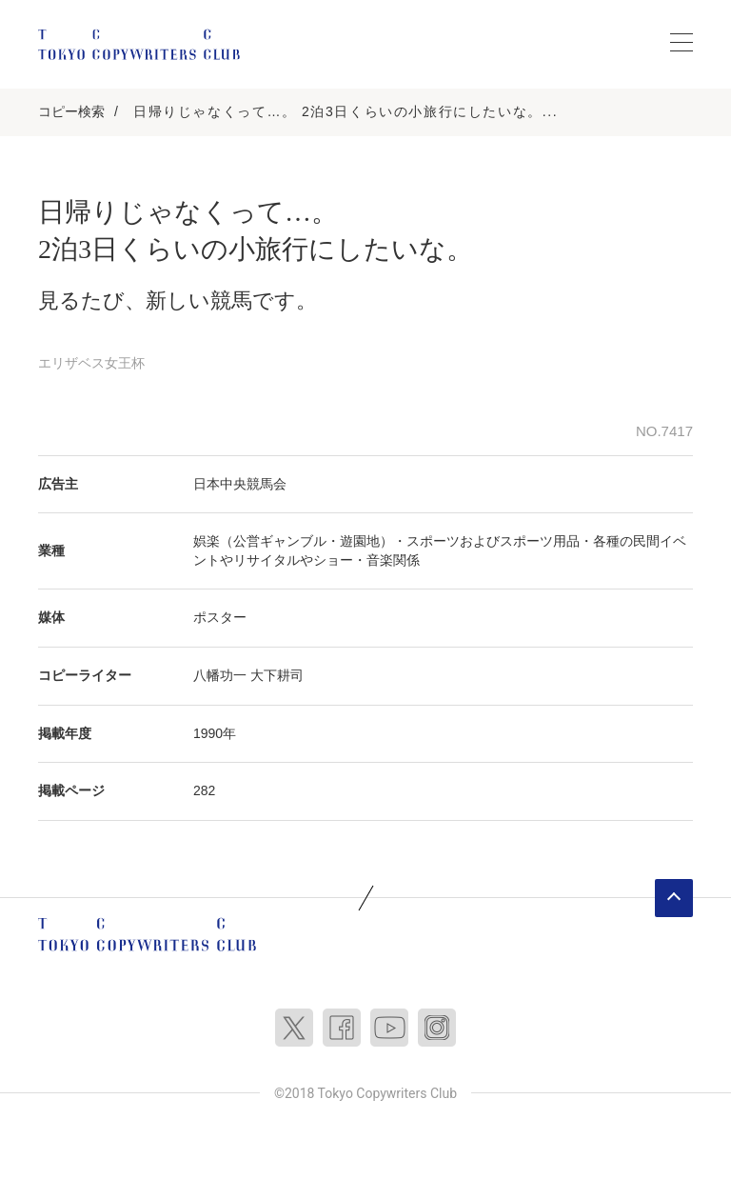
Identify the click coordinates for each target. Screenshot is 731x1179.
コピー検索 (71, 111)
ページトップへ (674, 898)
